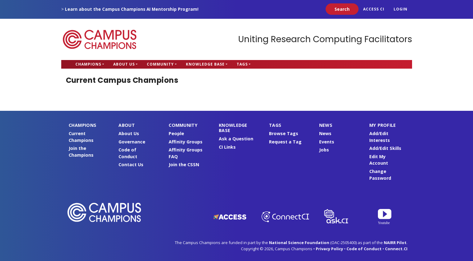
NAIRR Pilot (395, 242)
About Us (124, 64)
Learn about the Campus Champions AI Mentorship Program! (131, 9)
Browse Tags (283, 133)
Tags (242, 64)
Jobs (324, 150)
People (176, 133)
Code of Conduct (364, 248)
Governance (131, 142)
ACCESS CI (373, 9)
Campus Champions (99, 39)
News (325, 133)
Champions (88, 64)
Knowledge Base (205, 64)
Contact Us (130, 164)
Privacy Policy (329, 248)
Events (326, 142)
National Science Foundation (299, 242)
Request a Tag (285, 142)
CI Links (227, 147)
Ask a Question (236, 139)
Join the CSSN (184, 164)
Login (400, 9)
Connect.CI (396, 248)
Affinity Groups (185, 142)
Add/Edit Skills (385, 148)
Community (160, 64)
